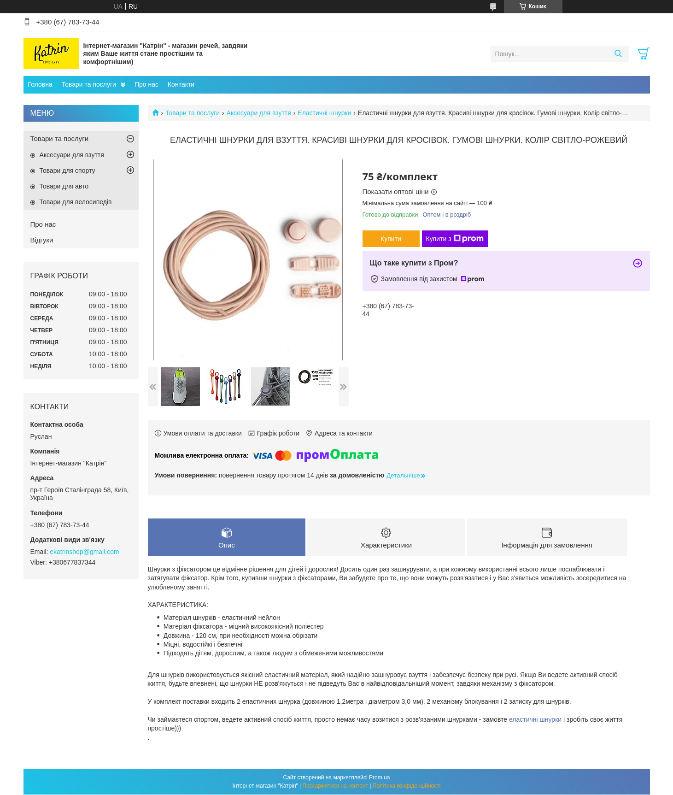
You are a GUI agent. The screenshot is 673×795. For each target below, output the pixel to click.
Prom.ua (379, 778)
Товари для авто (64, 186)
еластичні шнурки (535, 719)
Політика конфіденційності (407, 786)
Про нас (146, 84)
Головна (40, 84)
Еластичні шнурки (324, 113)
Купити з (455, 239)
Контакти (181, 84)
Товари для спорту (67, 170)
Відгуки (41, 240)
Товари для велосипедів (76, 202)
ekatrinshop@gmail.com (84, 551)
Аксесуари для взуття (259, 113)
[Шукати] (618, 54)
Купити (390, 238)
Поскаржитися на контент (335, 786)
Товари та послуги (89, 84)
